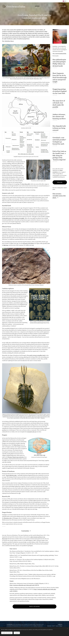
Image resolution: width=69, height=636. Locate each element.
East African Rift (26, 184)
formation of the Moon (28, 243)
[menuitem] (50, 6)
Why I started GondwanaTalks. (59, 53)
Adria (47, 84)
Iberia (7, 85)
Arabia (10, 85)
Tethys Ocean (17, 445)
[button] (62, 6)
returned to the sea (31, 431)
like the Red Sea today (11, 475)
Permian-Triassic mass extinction (16, 457)
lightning (5, 245)
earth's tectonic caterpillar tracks (37, 355)
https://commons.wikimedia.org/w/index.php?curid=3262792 (24, 585)
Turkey (3, 85)
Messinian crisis (8, 518)
